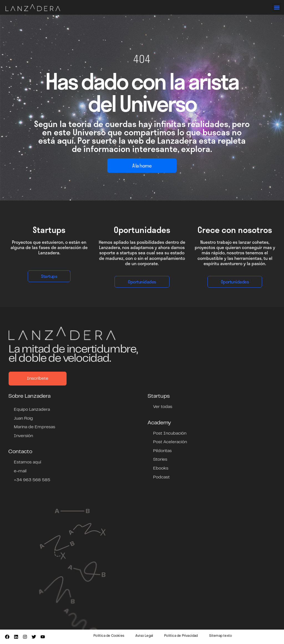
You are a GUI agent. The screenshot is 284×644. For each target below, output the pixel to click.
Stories (160, 460)
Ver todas (162, 407)
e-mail (20, 471)
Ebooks (160, 468)
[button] (276, 7)
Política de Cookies (108, 636)
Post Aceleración (170, 442)
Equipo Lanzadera (32, 410)
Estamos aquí (27, 462)
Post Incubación (169, 433)
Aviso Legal (144, 636)
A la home (141, 165)
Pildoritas (162, 451)
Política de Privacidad (181, 636)
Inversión (23, 436)
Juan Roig (23, 418)
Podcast (161, 477)
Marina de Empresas (34, 427)
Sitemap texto (220, 636)
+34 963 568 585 (32, 480)
